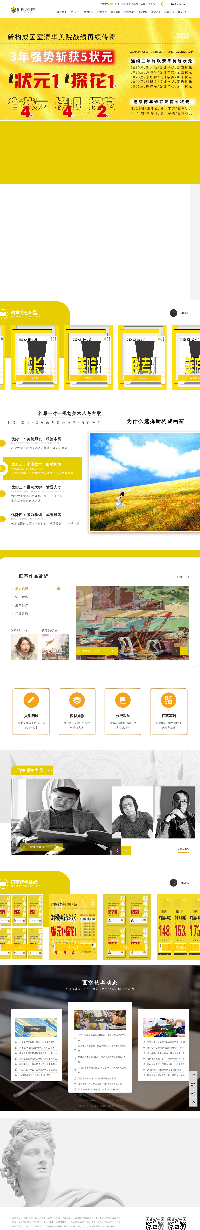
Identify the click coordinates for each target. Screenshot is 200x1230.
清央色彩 (21, 588)
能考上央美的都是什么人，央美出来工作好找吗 (100, 1100)
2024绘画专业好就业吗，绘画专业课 (164, 1070)
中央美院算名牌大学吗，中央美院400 (36, 1042)
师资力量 (115, 12)
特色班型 (102, 12)
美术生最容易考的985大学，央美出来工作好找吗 (100, 1095)
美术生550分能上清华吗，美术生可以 (36, 1047)
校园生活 (89, 12)
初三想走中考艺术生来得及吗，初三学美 (38, 1069)
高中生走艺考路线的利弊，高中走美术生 (38, 1058)
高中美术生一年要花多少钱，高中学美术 (38, 1064)
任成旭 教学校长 (37, 847)
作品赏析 (142, 12)
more (185, 313)
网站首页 (62, 12)
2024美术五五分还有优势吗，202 (34, 1075)
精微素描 (21, 613)
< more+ (182, 577)
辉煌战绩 (129, 12)
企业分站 (118, 4)
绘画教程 (169, 12)
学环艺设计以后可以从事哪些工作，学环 (166, 1042)
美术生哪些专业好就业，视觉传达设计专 (166, 1053)
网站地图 (126, 4)
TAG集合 (143, 4)
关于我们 (75, 12)
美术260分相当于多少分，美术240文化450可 (99, 1089)
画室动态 (156, 12)
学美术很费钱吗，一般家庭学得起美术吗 (97, 1078)
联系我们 (182, 12)
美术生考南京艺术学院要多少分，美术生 (38, 1053)
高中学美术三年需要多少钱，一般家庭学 (166, 1064)
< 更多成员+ (183, 849)
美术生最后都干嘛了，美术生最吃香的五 (166, 1059)
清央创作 (21, 605)
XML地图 (135, 4)
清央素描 (21, 597)
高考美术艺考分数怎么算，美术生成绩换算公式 (100, 1084)
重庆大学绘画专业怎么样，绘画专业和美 (166, 1075)
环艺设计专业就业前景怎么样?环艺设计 (165, 1048)
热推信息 (152, 4)
